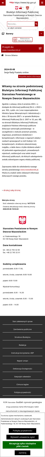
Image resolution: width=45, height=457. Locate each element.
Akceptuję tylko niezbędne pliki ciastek (22, 445)
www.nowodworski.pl (29, 169)
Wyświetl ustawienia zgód (22, 437)
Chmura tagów (22, 384)
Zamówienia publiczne (22, 329)
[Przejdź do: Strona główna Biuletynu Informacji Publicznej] (2, 55)
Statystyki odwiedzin (22, 376)
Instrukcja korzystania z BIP (22, 353)
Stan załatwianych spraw (22, 321)
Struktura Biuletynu (22, 337)
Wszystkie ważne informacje (29, 76)
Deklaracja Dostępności (22, 369)
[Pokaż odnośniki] (3, 3)
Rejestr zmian (22, 361)
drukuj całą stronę (11, 190)
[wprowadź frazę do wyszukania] (21, 23)
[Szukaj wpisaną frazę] (36, 23)
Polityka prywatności (22, 430)
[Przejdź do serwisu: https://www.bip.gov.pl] (22, 2)
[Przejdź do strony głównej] (22, 13)
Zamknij (22, 452)
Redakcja (22, 345)
